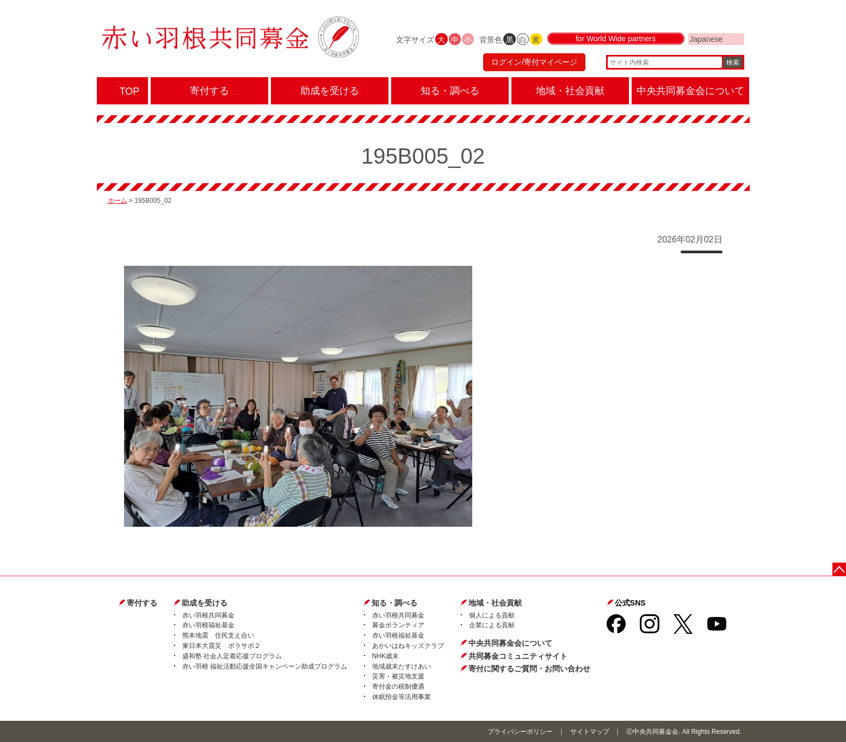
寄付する (142, 602)
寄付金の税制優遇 (398, 686)
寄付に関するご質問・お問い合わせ (529, 668)
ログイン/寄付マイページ (534, 62)
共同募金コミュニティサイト (517, 656)
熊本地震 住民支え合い (218, 635)
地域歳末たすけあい (401, 666)
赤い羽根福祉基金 (208, 625)
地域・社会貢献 (495, 602)
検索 (732, 62)
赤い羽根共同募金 (208, 615)
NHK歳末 (385, 656)
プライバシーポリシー (520, 731)
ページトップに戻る (839, 569)
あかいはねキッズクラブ (408, 646)
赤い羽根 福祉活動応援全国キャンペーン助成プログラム (264, 666)
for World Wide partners (616, 39)
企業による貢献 (492, 625)
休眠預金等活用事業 (401, 697)
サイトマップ (589, 731)
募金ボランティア (398, 625)
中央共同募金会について (510, 643)
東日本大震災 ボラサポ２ (221, 646)
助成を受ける (204, 602)
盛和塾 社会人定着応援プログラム (232, 656)
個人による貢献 (492, 615)
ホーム (117, 200)
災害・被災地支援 (398, 676)
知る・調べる (394, 602)
